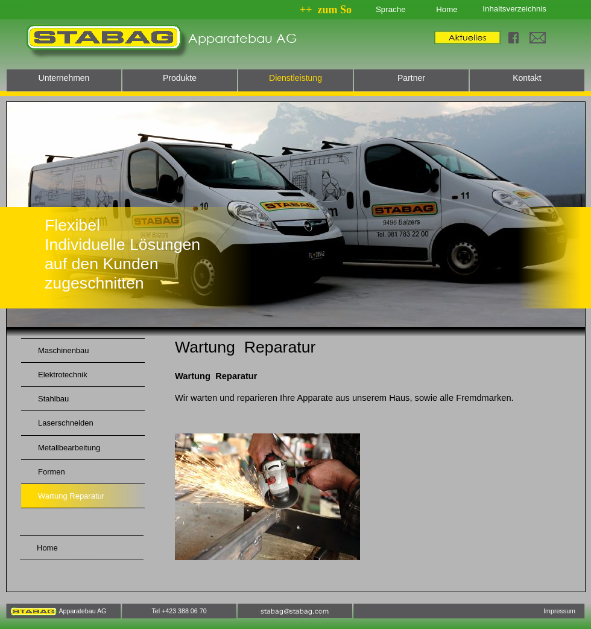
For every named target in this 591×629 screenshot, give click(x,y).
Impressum (559, 611)
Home (446, 9)
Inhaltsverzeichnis (514, 8)
